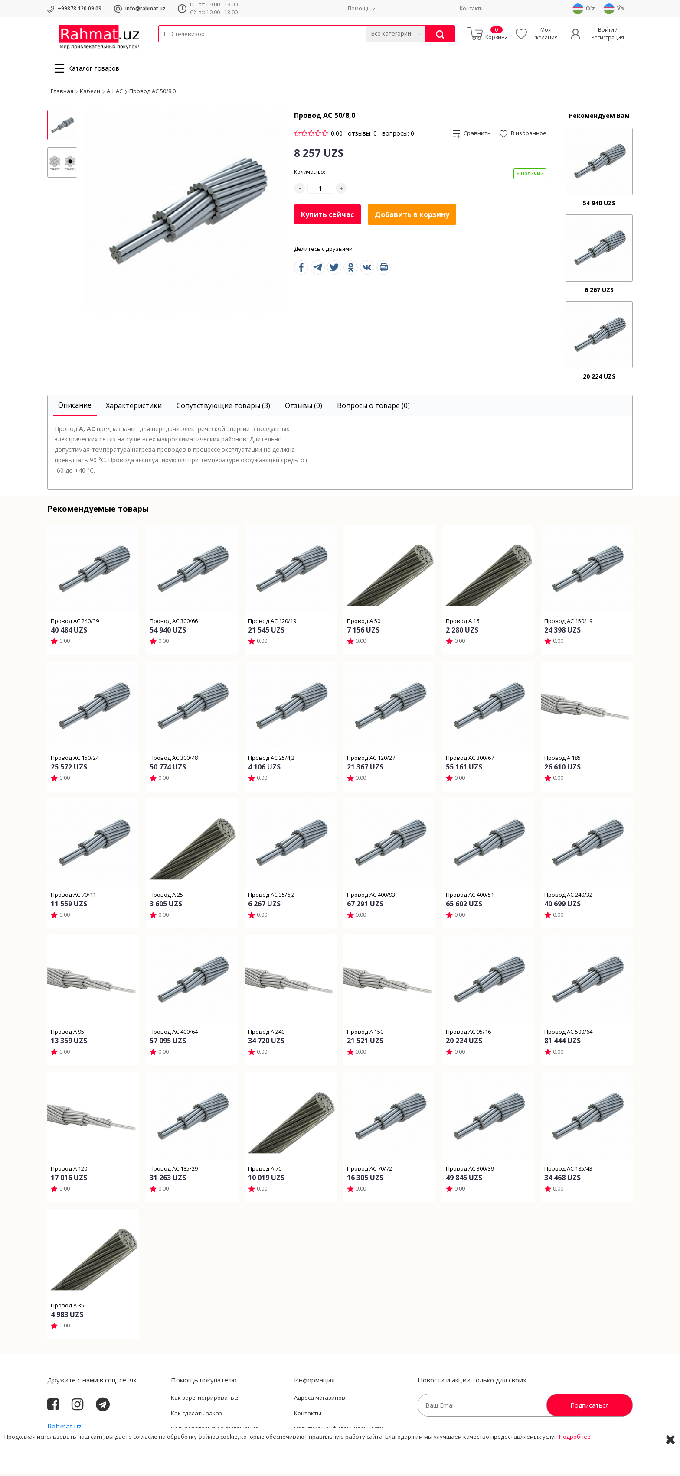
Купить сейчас (327, 216)
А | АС (115, 93)
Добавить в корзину (412, 217)
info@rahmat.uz (145, 8)
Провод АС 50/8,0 (152, 93)
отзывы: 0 (362, 136)
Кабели (167, 48)
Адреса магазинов (319, 1400)
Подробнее (575, 1462)
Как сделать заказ (196, 1416)
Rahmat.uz (64, 1429)
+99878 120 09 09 (79, 8)
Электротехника (227, 48)
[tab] (75, 408)
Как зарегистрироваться (205, 1400)
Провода (191, 48)
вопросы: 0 (398, 136)
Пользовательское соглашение (214, 1431)
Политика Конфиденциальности (338, 1431)
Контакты (472, 8)
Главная (62, 93)
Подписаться (589, 1408)
